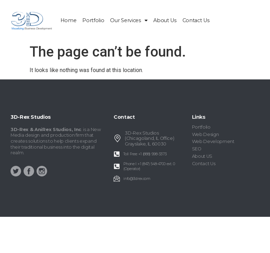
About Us (164, 20)
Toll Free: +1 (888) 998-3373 (145, 154)
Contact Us (196, 20)
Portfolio (93, 20)
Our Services (128, 20)
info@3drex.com (136, 178)
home (68, 20)
